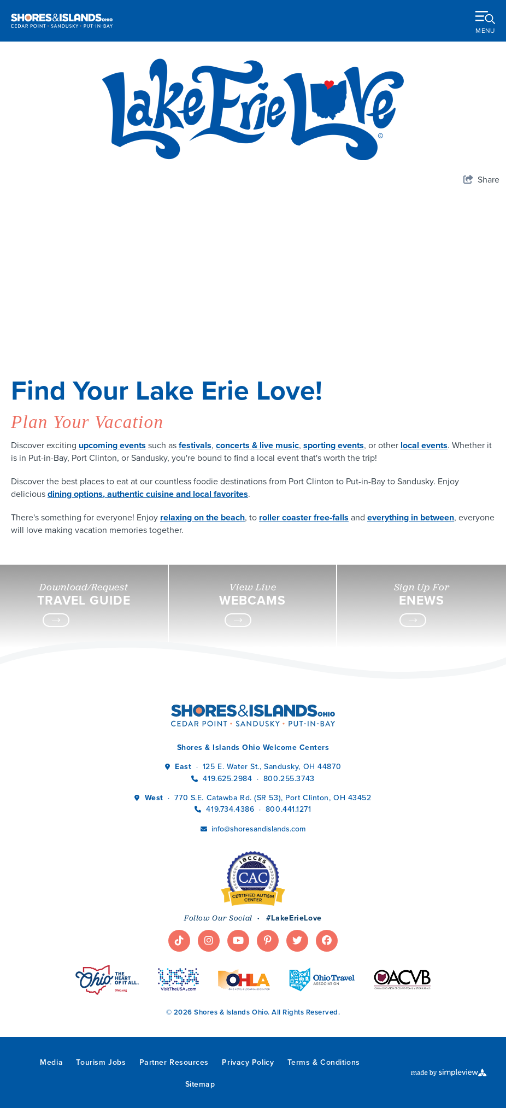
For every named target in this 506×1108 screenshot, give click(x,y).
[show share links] (481, 180)
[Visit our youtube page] (238, 941)
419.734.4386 (231, 809)
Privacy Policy (248, 1062)
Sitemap (200, 1084)
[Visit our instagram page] (209, 941)
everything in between (410, 517)
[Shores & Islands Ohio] (62, 20)
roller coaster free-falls (304, 517)
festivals (195, 445)
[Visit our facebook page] (327, 941)
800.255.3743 (289, 778)
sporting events (333, 445)
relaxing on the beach (202, 517)
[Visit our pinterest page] (268, 941)
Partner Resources (174, 1062)
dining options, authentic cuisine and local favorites (148, 494)
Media (51, 1062)
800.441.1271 (288, 809)
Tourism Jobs (101, 1062)
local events (424, 445)
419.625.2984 (227, 778)
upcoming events (112, 445)
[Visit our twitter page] (297, 941)
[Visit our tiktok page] (179, 941)
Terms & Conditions (323, 1062)
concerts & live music (257, 445)
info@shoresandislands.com (258, 829)
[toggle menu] (485, 20)
